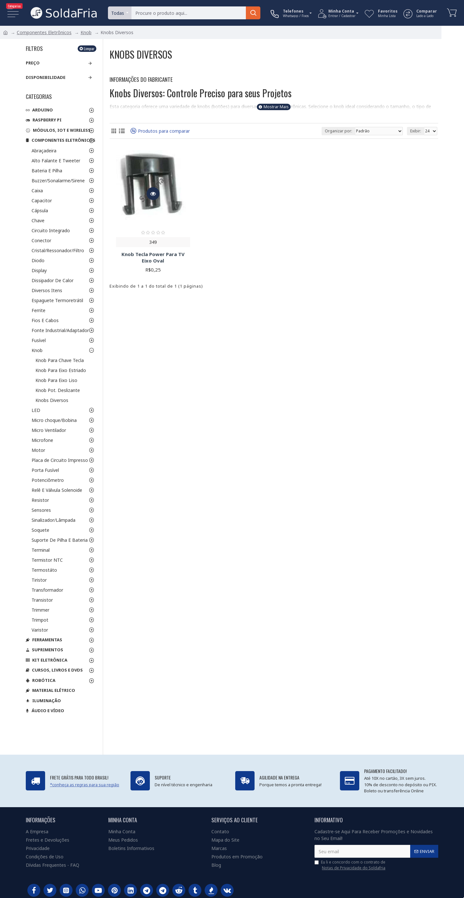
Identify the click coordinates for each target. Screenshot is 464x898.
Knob (86, 32)
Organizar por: (338, 131)
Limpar (89, 48)
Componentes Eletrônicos (44, 32)
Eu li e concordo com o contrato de (350, 865)
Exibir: (415, 131)
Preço (33, 63)
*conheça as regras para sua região (84, 785)
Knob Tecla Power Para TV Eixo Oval (153, 257)
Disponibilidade (45, 77)
